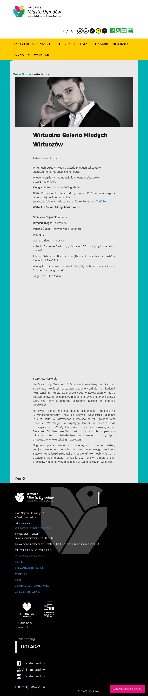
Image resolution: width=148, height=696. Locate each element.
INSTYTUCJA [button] (24, 44)
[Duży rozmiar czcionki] (73, 31)
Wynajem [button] (22, 55)
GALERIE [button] (102, 44)
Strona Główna (21, 74)
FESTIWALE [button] (83, 44)
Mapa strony (26, 639)
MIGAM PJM (20, 574)
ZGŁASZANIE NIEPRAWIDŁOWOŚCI (32, 586)
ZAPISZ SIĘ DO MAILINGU (27, 592)
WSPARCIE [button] (42, 55)
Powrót (20, 478)
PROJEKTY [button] (61, 44)
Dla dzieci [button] (122, 44)
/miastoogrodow (31, 663)
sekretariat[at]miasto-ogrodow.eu (33, 528)
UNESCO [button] (43, 44)
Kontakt (23, 627)
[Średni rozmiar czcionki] (68, 31)
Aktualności (41, 74)
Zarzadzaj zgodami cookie (127, 689)
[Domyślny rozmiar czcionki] (63, 31)
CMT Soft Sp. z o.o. (87, 691)
